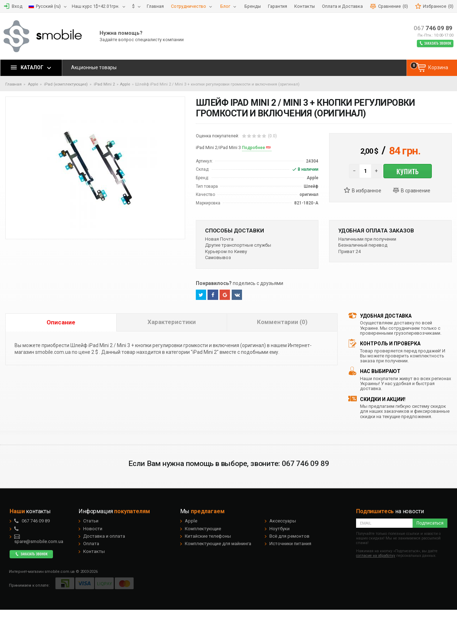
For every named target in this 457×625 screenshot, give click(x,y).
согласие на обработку (375, 555)
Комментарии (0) (282, 321)
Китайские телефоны (208, 536)
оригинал (309, 194)
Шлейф (311, 186)
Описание (61, 322)
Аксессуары (282, 520)
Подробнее (253, 147)
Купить (407, 171)
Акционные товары (94, 67)
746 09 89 (433, 28)
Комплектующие (203, 528)
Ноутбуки (279, 528)
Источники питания (290, 543)
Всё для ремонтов (289, 536)
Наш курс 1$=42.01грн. (95, 6)
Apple (125, 84)
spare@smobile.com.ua (38, 539)
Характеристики (171, 321)
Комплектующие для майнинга (218, 543)
